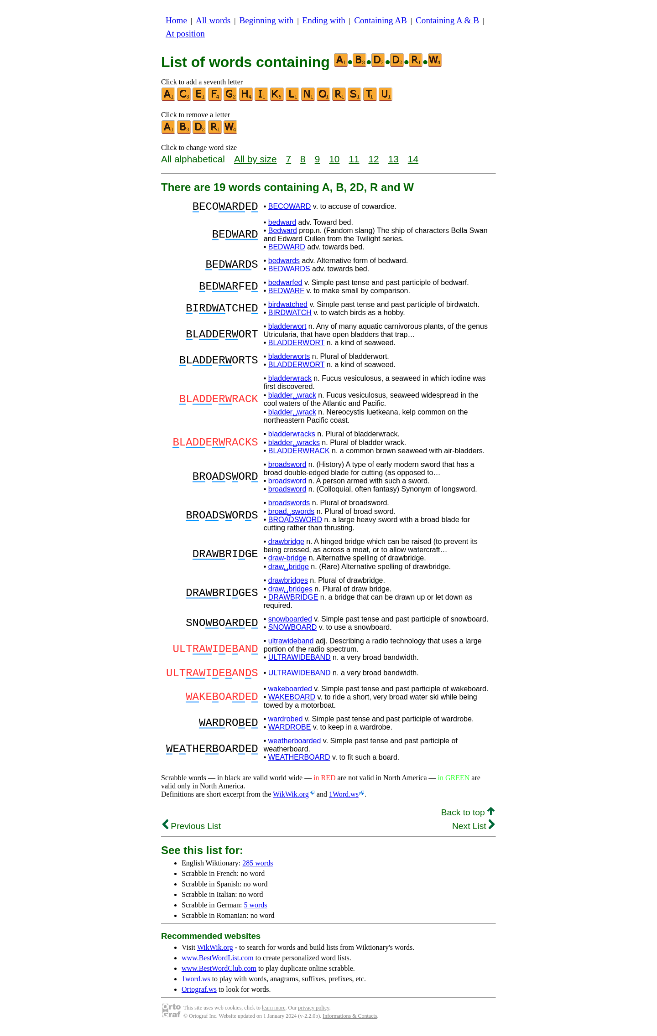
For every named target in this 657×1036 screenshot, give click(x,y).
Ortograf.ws (199, 995)
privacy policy (313, 1013)
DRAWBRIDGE (293, 600)
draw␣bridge (288, 569)
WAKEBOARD (291, 702)
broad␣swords (291, 514)
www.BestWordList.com (218, 963)
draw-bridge (287, 561)
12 (374, 159)
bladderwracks (291, 436)
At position (185, 33)
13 (393, 159)
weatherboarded (294, 746)
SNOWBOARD (292, 630)
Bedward (282, 233)
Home (176, 20)
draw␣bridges (290, 592)
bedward (282, 225)
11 (354, 159)
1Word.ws (344, 799)
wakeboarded (290, 694)
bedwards (284, 263)
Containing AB (380, 20)
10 (334, 159)
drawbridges (288, 583)
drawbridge (286, 544)
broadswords (289, 505)
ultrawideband (291, 644)
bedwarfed (285, 285)
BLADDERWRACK (299, 453)
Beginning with (267, 20)
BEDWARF (286, 293)
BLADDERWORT (296, 345)
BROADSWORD (295, 522)
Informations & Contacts (350, 1021)
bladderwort (287, 329)
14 (413, 159)
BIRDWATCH (290, 315)
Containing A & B (447, 20)
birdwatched (288, 307)
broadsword (287, 467)
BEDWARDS (289, 271)
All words (213, 20)
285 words (257, 868)
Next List (473, 831)
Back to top (468, 818)
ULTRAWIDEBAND (299, 660)
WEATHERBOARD (299, 763)
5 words (255, 910)
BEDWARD (286, 250)
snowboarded (290, 622)
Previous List (191, 831)
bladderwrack (290, 381)
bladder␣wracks (294, 445)
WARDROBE (289, 732)
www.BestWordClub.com (219, 974)
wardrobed (285, 724)
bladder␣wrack (292, 398)
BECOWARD (289, 208)
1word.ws (196, 984)
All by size (255, 159)
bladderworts (289, 359)
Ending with (323, 20)
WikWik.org (291, 799)
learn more (274, 1013)
